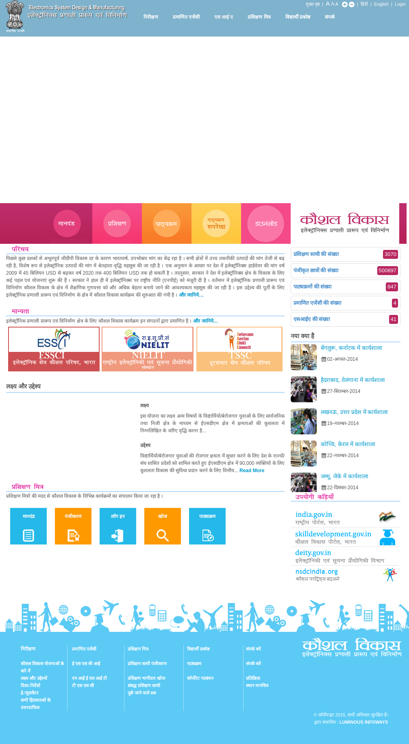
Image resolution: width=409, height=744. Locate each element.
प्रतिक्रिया (253, 678)
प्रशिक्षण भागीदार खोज (146, 678)
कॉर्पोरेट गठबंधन (200, 678)
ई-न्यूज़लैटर (30, 692)
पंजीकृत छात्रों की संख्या (346, 270)
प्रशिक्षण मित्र (259, 17)
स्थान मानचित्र (257, 685)
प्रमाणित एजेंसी (186, 17)
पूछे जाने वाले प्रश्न (142, 692)
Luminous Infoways (363, 722)
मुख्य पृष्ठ (313, 4)
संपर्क (330, 17)
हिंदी (364, 4)
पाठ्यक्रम (194, 663)
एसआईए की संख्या (346, 319)
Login (400, 4)
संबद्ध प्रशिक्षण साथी (144, 685)
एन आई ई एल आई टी (89, 678)
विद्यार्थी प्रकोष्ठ (297, 17)
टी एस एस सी (83, 685)
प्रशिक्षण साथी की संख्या (346, 254)
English (381, 4)
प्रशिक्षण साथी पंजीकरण (147, 663)
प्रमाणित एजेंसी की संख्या (346, 303)
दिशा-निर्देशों (30, 685)
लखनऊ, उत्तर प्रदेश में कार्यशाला (354, 412)
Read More (251, 470)
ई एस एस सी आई (86, 663)
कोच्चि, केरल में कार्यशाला (348, 444)
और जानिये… (191, 295)
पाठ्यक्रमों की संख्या (346, 286)
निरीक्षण (151, 17)
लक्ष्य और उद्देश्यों (34, 678)
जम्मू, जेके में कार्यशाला (344, 476)
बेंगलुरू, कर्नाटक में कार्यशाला (351, 348)
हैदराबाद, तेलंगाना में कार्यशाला (353, 380)
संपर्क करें (253, 648)
